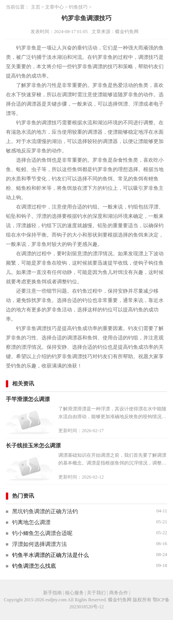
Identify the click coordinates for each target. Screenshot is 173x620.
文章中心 (54, 7)
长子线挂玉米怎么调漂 (33, 446)
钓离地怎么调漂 (31, 522)
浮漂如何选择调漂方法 (39, 544)
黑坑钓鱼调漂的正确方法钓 (45, 511)
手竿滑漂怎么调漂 (28, 399)
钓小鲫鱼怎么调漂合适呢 (42, 533)
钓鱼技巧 (78, 7)
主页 (35, 7)
